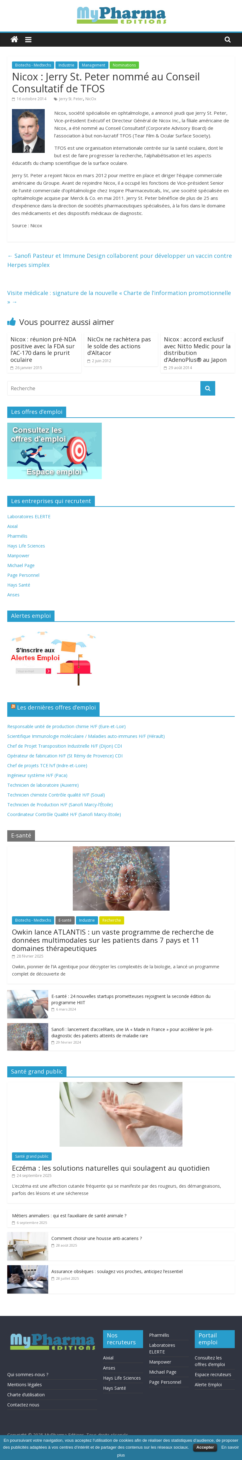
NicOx (90, 98)
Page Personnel (23, 575)
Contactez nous (23, 1405)
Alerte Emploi (208, 1385)
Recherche (111, 920)
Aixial (12, 526)
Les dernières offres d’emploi (56, 707)
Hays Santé (18, 585)
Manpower (18, 556)
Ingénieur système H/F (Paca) (37, 775)
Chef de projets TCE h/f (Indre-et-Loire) (47, 765)
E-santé (65, 920)
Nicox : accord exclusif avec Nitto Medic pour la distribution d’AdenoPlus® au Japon (197, 349)
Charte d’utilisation (26, 1395)
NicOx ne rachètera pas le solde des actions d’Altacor (119, 345)
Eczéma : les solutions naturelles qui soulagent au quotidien (111, 1168)
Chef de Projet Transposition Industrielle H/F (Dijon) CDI (64, 746)
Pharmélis (17, 536)
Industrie (66, 65)
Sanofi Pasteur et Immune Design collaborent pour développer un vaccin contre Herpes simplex (119, 260)
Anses (13, 595)
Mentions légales (24, 1385)
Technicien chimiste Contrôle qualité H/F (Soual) (56, 795)
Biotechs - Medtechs (33, 65)
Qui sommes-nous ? (27, 1374)
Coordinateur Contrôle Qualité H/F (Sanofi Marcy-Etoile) (64, 814)
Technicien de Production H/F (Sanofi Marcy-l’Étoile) (60, 805)
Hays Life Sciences (26, 546)
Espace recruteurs (213, 1374)
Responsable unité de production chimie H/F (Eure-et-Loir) (66, 726)
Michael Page (21, 565)
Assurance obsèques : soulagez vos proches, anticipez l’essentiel (117, 1271)
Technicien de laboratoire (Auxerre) (43, 785)
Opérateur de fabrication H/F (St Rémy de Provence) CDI (65, 756)
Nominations (124, 65)
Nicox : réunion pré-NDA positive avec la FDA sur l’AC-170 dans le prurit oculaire (43, 349)
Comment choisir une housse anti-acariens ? (96, 1238)
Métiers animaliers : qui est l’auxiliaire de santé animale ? (69, 1216)
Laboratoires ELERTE (28, 516)
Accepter (205, 1447)
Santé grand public (32, 1156)
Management (93, 65)
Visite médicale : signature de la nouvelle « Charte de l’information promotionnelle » (119, 297)
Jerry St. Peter (71, 98)
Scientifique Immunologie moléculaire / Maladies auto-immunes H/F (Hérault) (86, 736)
